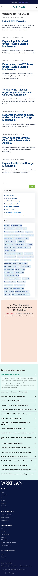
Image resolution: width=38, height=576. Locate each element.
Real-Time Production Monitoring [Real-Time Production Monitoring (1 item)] (12, 278)
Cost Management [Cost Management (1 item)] (19, 244)
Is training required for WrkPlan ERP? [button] (18, 443)
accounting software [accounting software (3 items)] (16, 225)
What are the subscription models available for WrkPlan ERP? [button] (18, 423)
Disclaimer (4, 566)
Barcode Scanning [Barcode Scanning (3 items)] (8, 232)
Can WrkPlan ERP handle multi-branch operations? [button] (18, 461)
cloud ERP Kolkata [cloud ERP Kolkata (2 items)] (8, 244)
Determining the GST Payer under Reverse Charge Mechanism (17, 67)
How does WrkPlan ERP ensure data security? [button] (18, 405)
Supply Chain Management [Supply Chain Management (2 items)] (22, 291)
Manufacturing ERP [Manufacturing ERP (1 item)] (22, 263)
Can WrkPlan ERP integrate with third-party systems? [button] (18, 433)
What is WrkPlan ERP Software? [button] (18, 374)
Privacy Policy (13, 566)
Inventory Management (12, 203)
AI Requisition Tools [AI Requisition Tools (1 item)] (22, 228)
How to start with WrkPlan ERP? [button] (18, 401)
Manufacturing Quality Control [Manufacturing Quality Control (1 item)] (11, 266)
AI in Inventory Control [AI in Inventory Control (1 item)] (9, 228)
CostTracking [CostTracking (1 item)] (29, 244)
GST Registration (5, 534)
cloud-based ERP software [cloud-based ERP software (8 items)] (21, 238)
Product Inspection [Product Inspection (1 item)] (20, 269)
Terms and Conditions (26, 566)
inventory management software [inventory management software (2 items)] (25, 257)
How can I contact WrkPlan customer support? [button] (18, 456)
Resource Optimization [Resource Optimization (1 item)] (10, 282)
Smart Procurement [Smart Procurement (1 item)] (19, 285)
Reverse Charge (19, 17)
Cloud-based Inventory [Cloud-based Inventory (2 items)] (10, 241)
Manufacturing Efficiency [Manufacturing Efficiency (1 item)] (10, 263)
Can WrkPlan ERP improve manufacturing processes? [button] (18, 474)
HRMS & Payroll (5, 517)
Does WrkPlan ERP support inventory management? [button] (18, 409)
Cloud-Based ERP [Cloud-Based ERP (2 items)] (8, 238)
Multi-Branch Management (12, 206)
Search (5, 183)
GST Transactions (5, 545)
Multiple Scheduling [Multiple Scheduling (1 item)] (25, 266)
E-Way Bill (3, 537)
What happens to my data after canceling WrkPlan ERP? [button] (18, 438)
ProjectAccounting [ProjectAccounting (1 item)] (8, 272)
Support (3, 557)
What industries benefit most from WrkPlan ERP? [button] (18, 469)
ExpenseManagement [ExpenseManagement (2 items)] (9, 250)
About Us (3, 503)
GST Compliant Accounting (13, 201)
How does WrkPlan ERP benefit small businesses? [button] (18, 414)
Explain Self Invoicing (14, 21)
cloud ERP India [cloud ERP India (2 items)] (21, 241)
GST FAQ (3, 531)
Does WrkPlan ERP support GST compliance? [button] (18, 465)
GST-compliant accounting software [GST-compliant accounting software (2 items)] (13, 253)
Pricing (3, 500)
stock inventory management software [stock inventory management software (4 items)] (14, 288)
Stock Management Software (13, 212)
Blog (2, 554)
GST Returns (4, 540)
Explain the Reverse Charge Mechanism (18, 164)
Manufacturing (4, 520)
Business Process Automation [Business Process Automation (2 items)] (12, 235)
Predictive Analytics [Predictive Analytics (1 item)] (9, 269)
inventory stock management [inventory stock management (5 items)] (11, 260)
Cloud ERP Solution (10, 195)
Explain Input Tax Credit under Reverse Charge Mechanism (15, 44)
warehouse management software (14, 215)
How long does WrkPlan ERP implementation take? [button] (18, 452)
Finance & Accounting (6, 514)
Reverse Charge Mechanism (8, 542)
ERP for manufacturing (11, 198)
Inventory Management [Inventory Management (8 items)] (10, 257)
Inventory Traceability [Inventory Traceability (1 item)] (25, 260)
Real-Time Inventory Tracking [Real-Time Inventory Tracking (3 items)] (11, 275)
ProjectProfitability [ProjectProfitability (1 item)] (19, 272)
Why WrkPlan (4, 495)
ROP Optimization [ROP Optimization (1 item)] (8, 285)
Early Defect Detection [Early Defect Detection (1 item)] (9, 247)
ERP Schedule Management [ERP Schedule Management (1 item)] (24, 247)
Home (2, 492)
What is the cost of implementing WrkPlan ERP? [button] (18, 447)
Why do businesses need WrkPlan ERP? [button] (18, 396)
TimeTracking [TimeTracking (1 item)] (7, 294)
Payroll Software (10, 209)
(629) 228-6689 (24, 2)
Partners (3, 497)
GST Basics (4, 529)
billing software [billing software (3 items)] (29, 232)
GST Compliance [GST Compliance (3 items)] (28, 253)
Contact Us (4, 506)
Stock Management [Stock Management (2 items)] (9, 291)
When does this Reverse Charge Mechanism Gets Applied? (16, 140)
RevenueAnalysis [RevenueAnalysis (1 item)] (21, 282)
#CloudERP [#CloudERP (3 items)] (7, 225)
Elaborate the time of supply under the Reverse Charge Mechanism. (18, 117)
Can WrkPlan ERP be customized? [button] (18, 418)
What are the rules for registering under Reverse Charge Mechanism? (17, 92)
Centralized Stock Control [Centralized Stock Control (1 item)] (27, 235)
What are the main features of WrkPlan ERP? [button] (18, 392)
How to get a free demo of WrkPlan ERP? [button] (18, 428)
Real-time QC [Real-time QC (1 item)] (25, 278)
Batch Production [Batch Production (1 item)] (19, 232)
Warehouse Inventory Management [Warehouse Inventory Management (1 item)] (21, 294)
